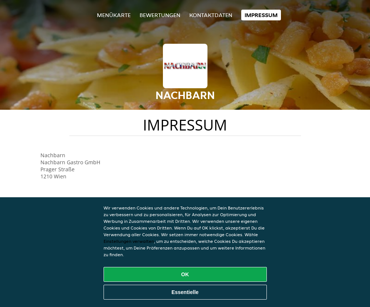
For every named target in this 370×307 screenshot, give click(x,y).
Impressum (261, 15)
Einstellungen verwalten (129, 241)
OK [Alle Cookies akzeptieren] (185, 274)
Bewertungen (160, 15)
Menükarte (114, 15)
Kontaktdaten (210, 15)
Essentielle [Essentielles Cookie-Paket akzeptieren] (185, 292)
